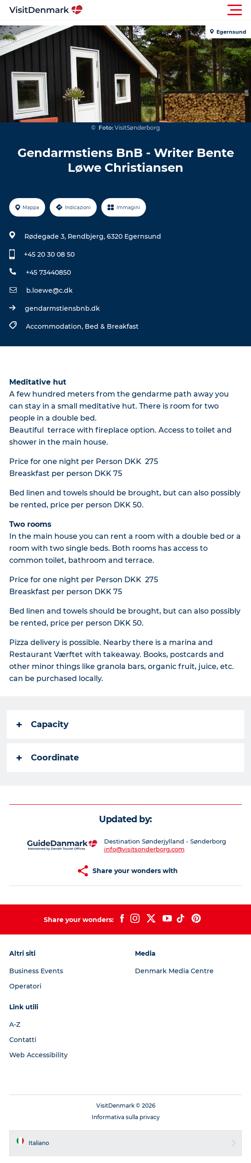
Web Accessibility (38, 1055)
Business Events (36, 971)
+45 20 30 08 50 (49, 254)
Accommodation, (55, 326)
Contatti (22, 1040)
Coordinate (48, 758)
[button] (167, 10)
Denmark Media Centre (174, 971)
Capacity (43, 724)
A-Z (14, 1024)
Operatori (25, 986)
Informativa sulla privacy (126, 1117)
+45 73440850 (48, 272)
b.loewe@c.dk (49, 290)
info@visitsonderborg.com (144, 849)
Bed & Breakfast (112, 326)
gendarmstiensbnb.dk (62, 308)
